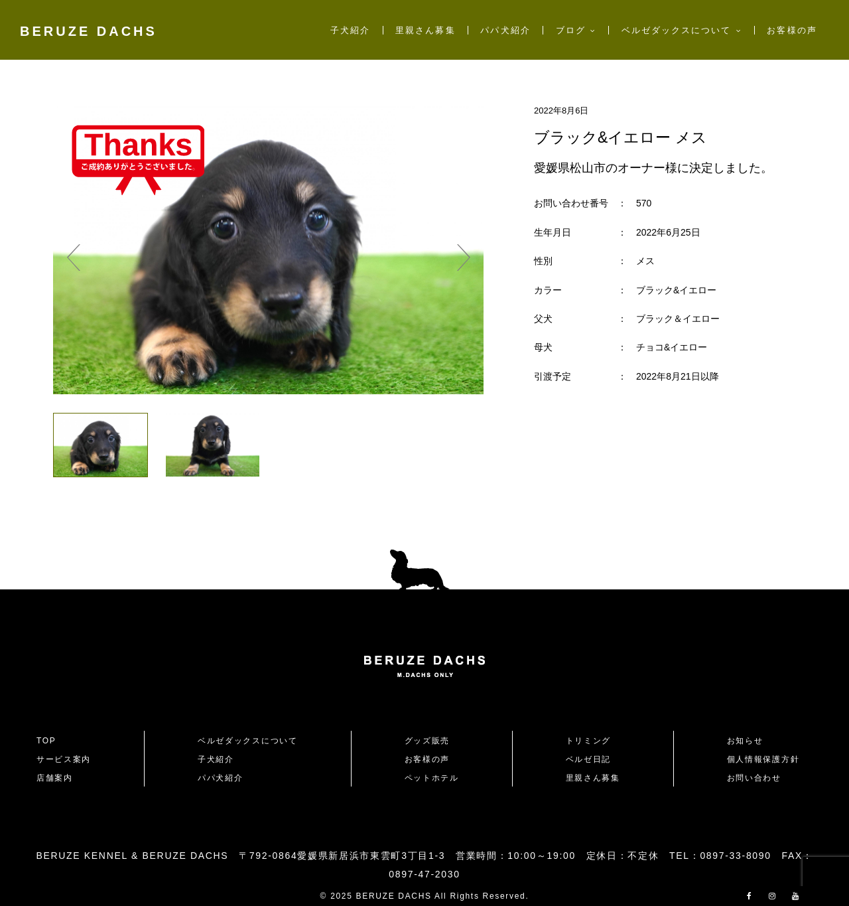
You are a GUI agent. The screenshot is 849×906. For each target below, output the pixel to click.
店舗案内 (54, 778)
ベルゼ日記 (588, 759)
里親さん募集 (425, 30)
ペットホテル (432, 778)
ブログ (571, 30)
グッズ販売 (427, 740)
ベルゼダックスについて (676, 30)
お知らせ (745, 740)
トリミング (588, 740)
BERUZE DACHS (88, 31)
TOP (46, 740)
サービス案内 (63, 759)
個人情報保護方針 (763, 759)
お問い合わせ (759, 778)
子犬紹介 (350, 30)
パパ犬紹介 (505, 30)
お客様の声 (791, 30)
